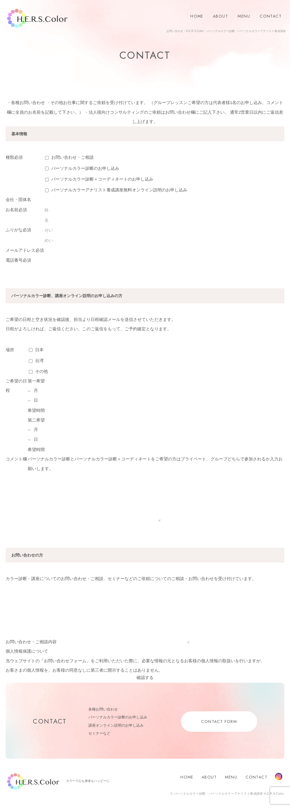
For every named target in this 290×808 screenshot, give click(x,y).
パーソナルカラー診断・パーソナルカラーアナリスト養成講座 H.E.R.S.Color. (228, 793)
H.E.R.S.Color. (37, 18)
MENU (244, 16)
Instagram (278, 776)
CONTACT (271, 16)
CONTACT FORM (219, 721)
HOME (196, 16)
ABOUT (220, 16)
